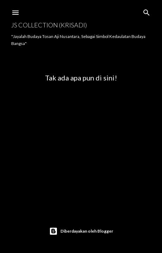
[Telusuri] (146, 11)
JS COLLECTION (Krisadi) (49, 25)
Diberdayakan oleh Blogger (81, 231)
